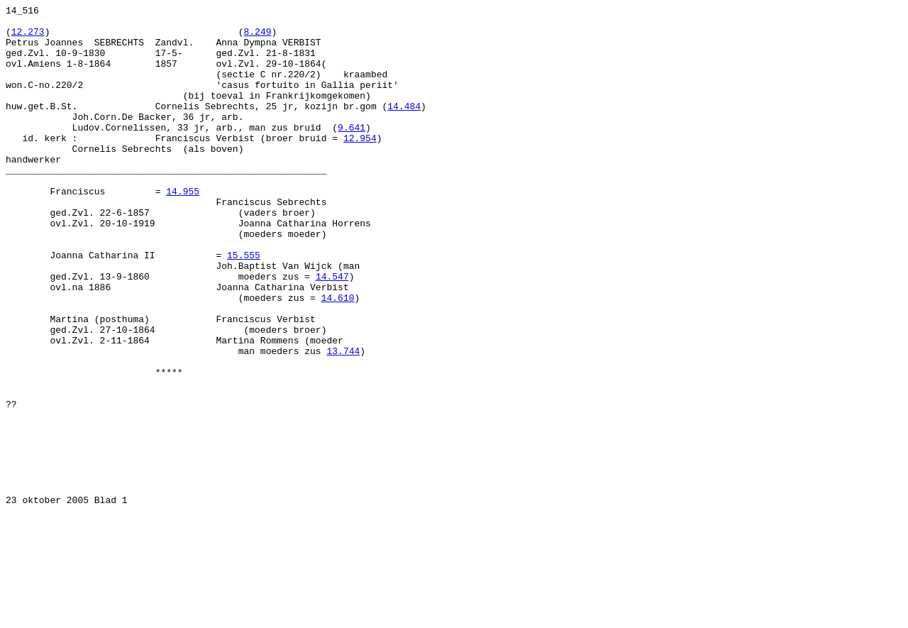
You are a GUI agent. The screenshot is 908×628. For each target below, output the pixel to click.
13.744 (343, 420)
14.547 (332, 331)
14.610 (338, 357)
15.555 (243, 305)
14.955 (182, 229)
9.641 (351, 152)
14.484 (404, 127)
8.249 (257, 37)
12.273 (28, 37)
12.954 (360, 165)
